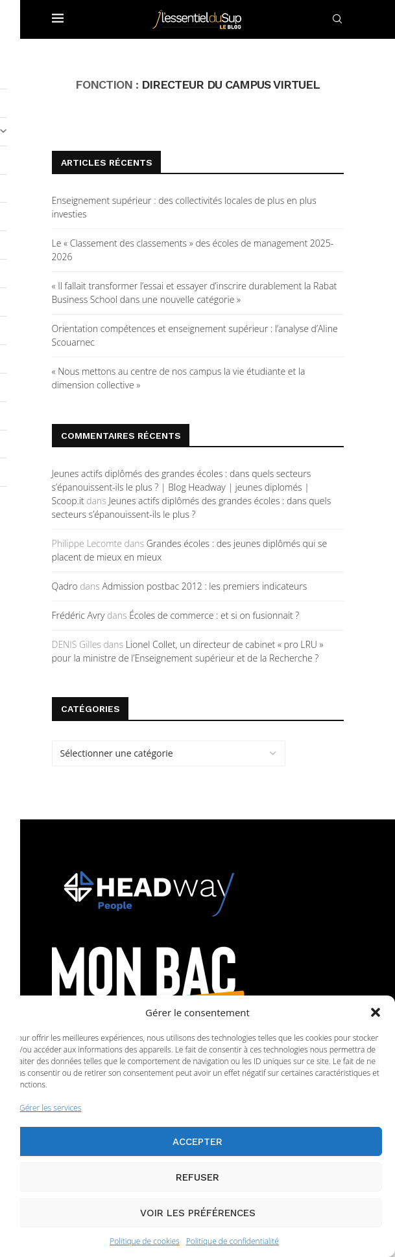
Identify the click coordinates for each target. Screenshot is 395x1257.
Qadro (65, 586)
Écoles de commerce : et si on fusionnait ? (214, 615)
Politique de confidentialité (232, 1241)
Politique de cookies (144, 1241)
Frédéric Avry (78, 615)
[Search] (337, 19)
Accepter (197, 1142)
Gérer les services (50, 1107)
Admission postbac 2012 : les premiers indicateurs (204, 586)
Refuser (197, 1177)
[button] (375, 1012)
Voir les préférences (198, 1213)
